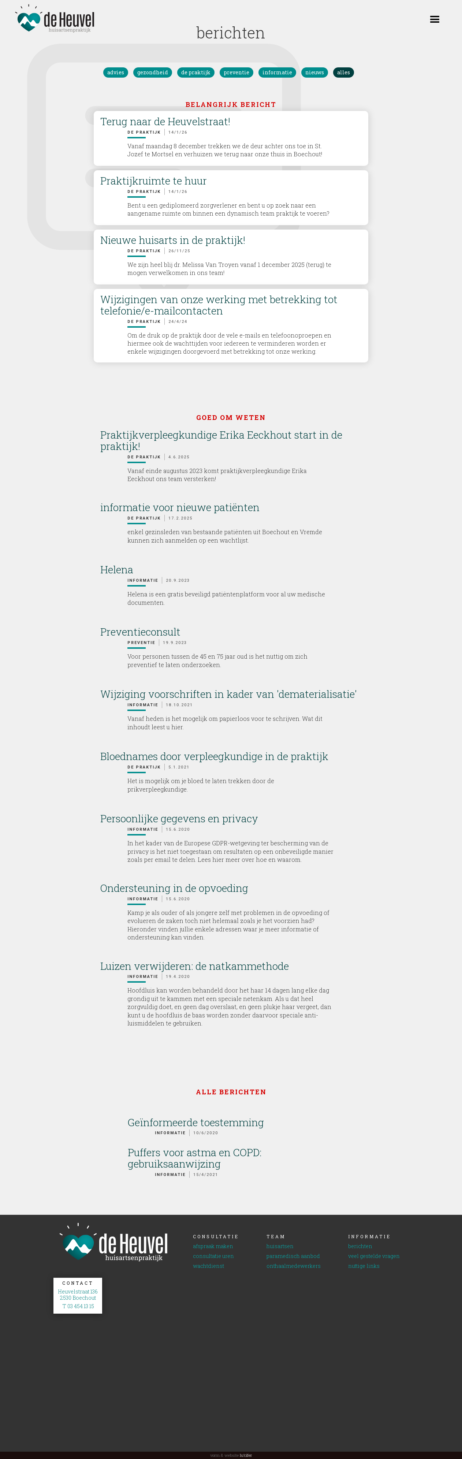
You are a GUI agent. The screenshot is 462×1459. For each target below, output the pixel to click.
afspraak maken (213, 1246)
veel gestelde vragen (374, 1256)
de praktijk (195, 72)
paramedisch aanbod (293, 1256)
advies (115, 72)
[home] (47, 18)
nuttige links (364, 1266)
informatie (277, 72)
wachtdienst (208, 1266)
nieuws (314, 72)
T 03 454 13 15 (78, 1306)
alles (343, 72)
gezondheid (152, 72)
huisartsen (280, 1246)
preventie (236, 72)
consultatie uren (213, 1256)
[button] (435, 18)
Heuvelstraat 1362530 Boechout (78, 1295)
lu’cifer (245, 1455)
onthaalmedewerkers (294, 1266)
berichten (360, 1246)
